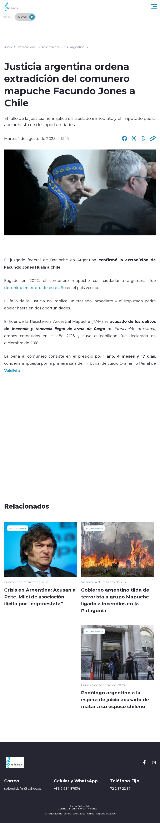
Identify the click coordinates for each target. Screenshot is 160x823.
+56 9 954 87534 (67, 788)
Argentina (77, 47)
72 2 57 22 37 (120, 788)
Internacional (26, 47)
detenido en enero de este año (35, 287)
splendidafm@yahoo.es (22, 788)
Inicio (8, 47)
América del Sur (53, 47)
